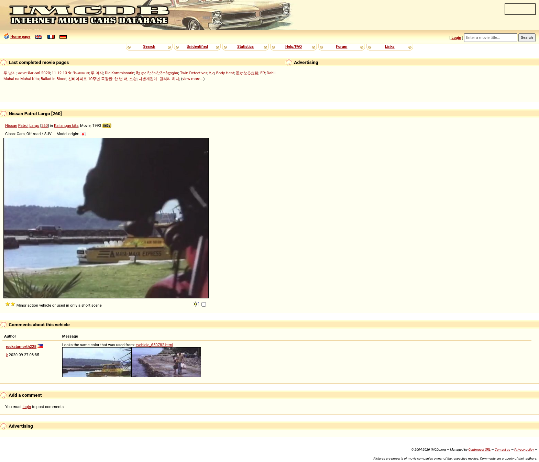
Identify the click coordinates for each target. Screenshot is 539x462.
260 (44, 125)
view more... (193, 78)
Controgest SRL (479, 449)
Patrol (23, 125)
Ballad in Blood (53, 78)
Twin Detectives (194, 72)
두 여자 (97, 72)
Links (389, 46)
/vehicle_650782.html (154, 344)
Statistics (245, 46)
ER (262, 72)
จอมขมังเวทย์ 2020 (34, 72)
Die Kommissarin (119, 72)
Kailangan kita (66, 125)
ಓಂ (211, 72)
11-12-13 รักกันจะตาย (70, 72)
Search (149, 46)
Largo (34, 125)
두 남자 (9, 72)
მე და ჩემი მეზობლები (157, 72)
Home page (20, 36)
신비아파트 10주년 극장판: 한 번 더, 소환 (102, 78)
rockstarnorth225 (21, 346)
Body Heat (225, 72)
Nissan (11, 125)
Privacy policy (524, 449)
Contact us (502, 449)
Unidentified (197, 46)
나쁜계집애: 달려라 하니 (159, 78)
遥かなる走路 (247, 72)
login (27, 406)
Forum (342, 46)
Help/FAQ (293, 46)
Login (456, 37)
